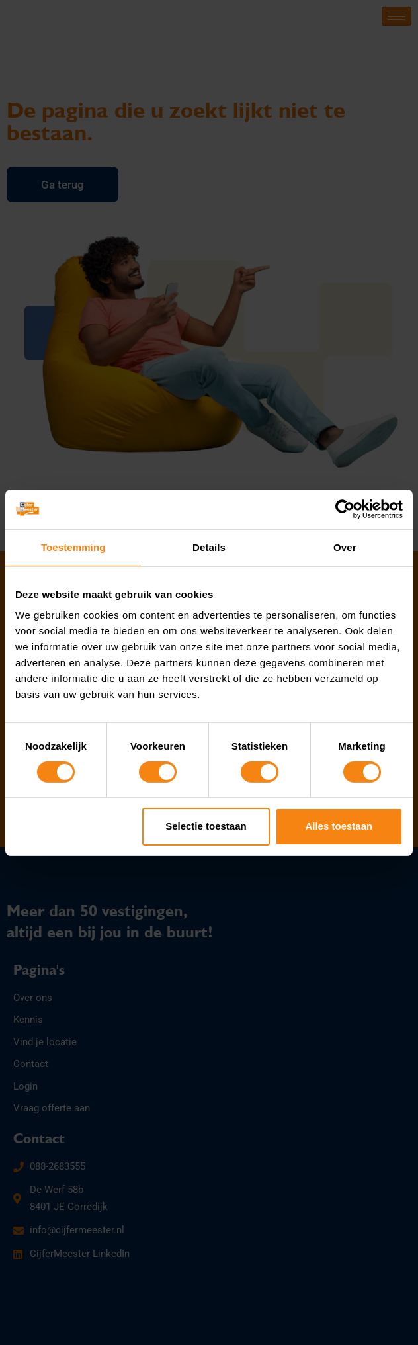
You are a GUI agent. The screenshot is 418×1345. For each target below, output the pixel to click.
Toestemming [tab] (73, 546)
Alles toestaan (338, 826)
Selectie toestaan (206, 826)
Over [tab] (344, 546)
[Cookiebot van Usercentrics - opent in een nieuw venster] (345, 509)
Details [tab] (209, 546)
